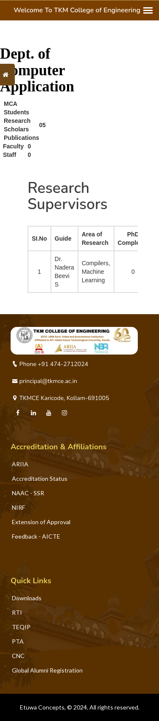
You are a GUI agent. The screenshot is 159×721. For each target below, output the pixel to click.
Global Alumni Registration (47, 670)
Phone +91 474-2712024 (50, 364)
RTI (17, 612)
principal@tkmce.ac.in (44, 381)
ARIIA (20, 464)
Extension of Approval (41, 521)
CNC (18, 655)
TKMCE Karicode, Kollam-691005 (60, 398)
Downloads (27, 598)
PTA (18, 641)
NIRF (18, 507)
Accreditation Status (39, 478)
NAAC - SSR (28, 493)
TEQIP (21, 626)
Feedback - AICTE (36, 536)
